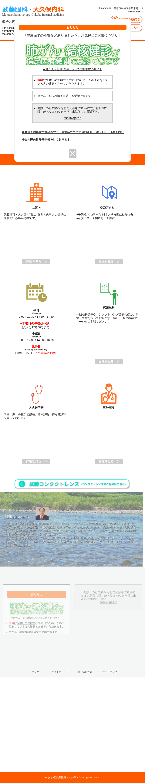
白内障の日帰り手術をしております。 (49, 139)
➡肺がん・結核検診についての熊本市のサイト (72, 67)
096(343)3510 (72, 118)
